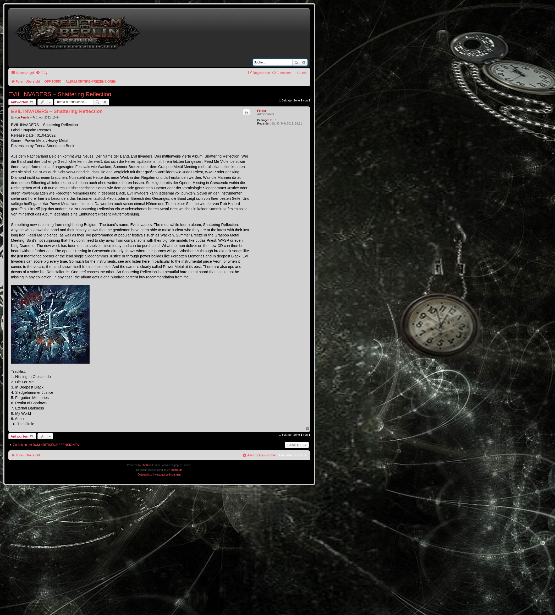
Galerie (302, 73)
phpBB (146, 465)
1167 (273, 120)
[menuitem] (41, 73)
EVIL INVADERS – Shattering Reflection (59, 94)
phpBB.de (176, 469)
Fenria (261, 110)
